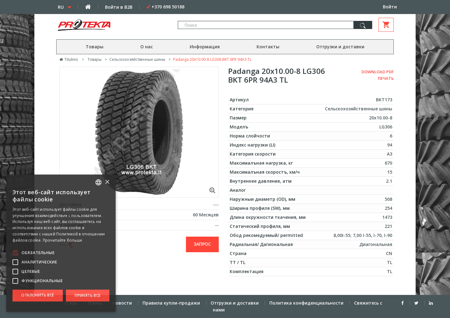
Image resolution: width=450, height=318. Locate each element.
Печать (386, 78)
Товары (94, 47)
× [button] (107, 182)
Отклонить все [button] (37, 295)
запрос (202, 244)
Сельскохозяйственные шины (137, 59)
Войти (390, 7)
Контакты (268, 47)
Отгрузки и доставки (340, 47)
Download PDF (378, 71)
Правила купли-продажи (171, 303)
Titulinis (68, 59)
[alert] (61, 243)
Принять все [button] (87, 295)
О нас (146, 47)
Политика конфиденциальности (306, 303)
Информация (205, 47)
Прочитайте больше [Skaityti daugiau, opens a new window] (62, 240)
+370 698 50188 (168, 7)
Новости (122, 303)
